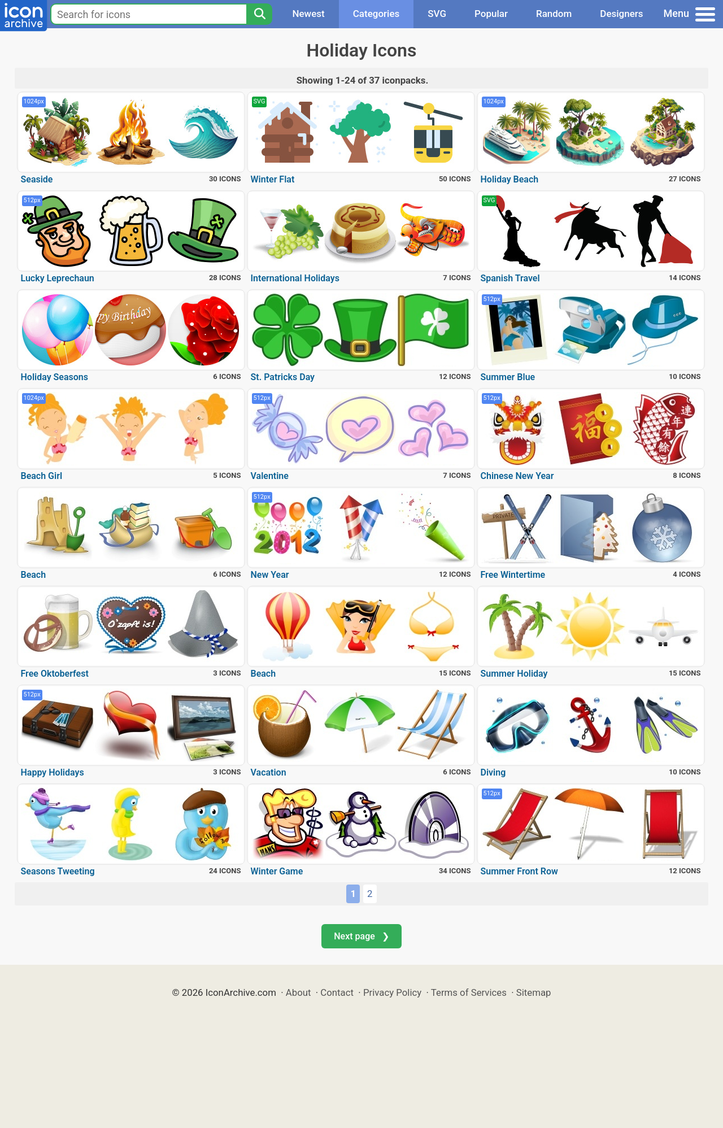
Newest (308, 13)
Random (554, 13)
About (298, 992)
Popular (491, 13)
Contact (337, 992)
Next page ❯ (361, 936)
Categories (376, 13)
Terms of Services (469, 992)
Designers (621, 13)
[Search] (259, 14)
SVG (437, 13)
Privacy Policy (392, 992)
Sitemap (533, 992)
